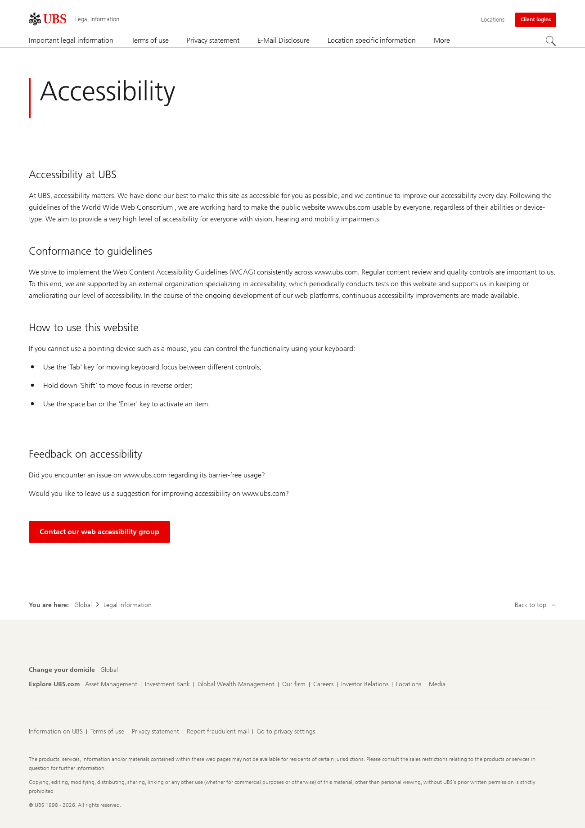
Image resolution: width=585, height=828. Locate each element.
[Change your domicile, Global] (109, 670)
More (442, 40)
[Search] (550, 41)
